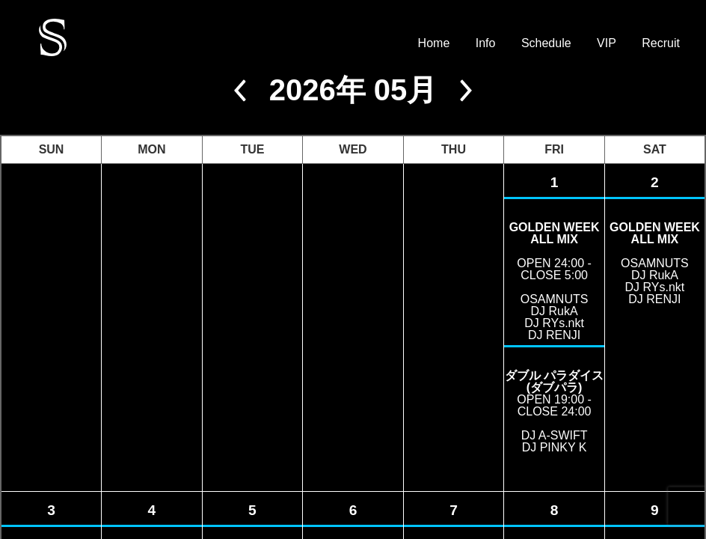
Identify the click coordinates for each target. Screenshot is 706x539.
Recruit (661, 43)
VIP (606, 43)
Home (434, 43)
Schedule (546, 43)
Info (486, 43)
